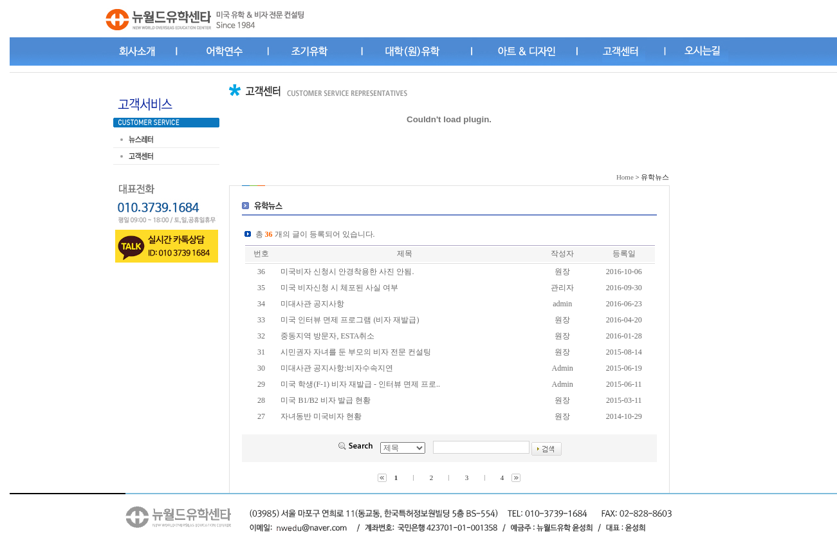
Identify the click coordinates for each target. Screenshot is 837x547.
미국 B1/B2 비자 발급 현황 (325, 400)
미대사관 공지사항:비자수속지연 (336, 368)
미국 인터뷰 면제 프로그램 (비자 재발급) (350, 319)
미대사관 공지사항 (312, 303)
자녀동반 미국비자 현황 (321, 416)
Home (625, 177)
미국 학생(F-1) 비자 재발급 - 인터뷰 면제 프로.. (360, 384)
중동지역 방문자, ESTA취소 (327, 335)
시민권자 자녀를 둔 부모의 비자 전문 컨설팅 (356, 352)
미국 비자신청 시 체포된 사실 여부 (339, 287)
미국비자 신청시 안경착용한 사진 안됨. (347, 271)
